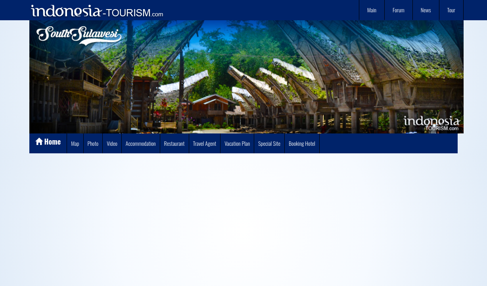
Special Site (269, 143)
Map (75, 143)
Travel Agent (205, 143)
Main (371, 10)
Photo (93, 143)
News (426, 10)
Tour (451, 10)
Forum (399, 10)
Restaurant (174, 143)
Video (112, 143)
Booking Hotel (302, 143)
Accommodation (141, 143)
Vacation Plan (237, 143)
